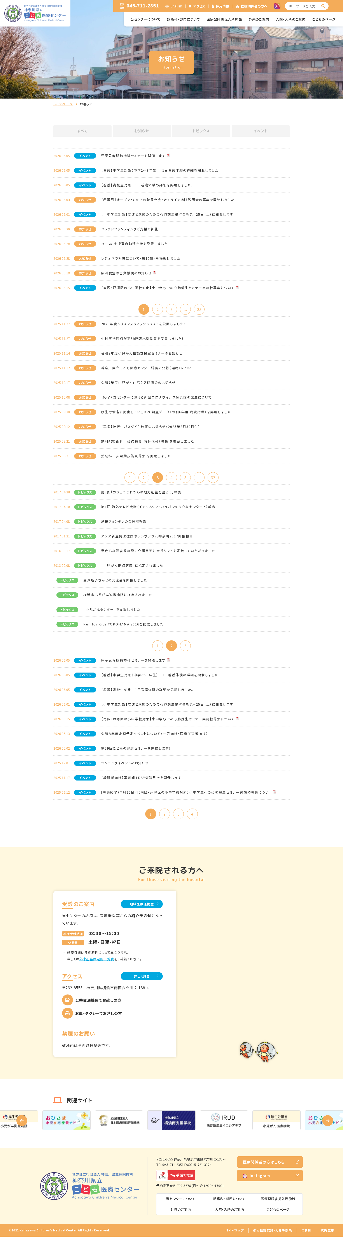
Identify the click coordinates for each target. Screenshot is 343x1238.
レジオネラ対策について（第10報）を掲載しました (140, 258)
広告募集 (327, 1231)
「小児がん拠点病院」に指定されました (132, 566)
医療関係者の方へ (254, 6)
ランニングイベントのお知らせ (125, 763)
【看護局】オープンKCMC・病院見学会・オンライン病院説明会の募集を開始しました (167, 199)
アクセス (199, 6)
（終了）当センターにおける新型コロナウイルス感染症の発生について (156, 397)
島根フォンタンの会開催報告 (124, 522)
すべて (82, 131)
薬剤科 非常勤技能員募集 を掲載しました (136, 456)
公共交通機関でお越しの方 (98, 1001)
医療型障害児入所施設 (224, 19)
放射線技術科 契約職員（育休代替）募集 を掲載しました (147, 441)
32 (214, 477)
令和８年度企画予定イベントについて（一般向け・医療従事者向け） (154, 734)
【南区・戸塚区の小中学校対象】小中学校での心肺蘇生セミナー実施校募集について (168, 287)
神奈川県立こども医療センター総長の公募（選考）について (148, 368)
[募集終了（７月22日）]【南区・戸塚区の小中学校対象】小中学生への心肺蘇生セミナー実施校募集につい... (186, 793)
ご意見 (306, 1231)
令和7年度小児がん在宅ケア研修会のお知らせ (138, 382)
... (185, 309)
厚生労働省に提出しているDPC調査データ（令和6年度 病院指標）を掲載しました (166, 412)
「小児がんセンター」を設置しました (111, 610)
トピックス (201, 131)
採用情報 (222, 6)
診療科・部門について (183, 19)
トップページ (63, 104)
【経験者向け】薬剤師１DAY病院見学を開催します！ (142, 778)
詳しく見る (141, 977)
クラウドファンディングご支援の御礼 (129, 229)
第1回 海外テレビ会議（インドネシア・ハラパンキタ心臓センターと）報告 (158, 507)
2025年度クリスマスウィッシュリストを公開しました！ (143, 324)
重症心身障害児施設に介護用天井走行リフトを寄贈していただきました (158, 551)
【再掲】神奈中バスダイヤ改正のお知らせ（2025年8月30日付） (150, 426)
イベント (260, 131)
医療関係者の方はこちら (264, 1163)
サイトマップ (234, 1231)
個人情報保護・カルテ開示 (272, 1231)
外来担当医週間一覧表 (96, 960)
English (176, 6)
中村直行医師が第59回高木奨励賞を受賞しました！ (142, 338)
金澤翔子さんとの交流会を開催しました (115, 580)
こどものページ (324, 19)
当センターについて (146, 19)
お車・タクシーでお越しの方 (98, 1014)
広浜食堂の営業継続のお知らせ (126, 273)
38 (200, 309)
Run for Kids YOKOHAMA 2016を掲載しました (123, 624)
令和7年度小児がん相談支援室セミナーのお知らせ (141, 353)
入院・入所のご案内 (291, 19)
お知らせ (141, 131)
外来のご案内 (259, 19)
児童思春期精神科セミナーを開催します (133, 155)
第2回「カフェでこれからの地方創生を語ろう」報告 (141, 492)
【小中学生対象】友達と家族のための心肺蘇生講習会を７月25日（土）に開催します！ (168, 214)
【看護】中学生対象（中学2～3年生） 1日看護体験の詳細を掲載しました (159, 170)
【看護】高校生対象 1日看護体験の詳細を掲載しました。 (147, 185)
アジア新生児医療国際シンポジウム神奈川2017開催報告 (147, 536)
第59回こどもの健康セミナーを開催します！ (136, 749)
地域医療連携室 (141, 905)
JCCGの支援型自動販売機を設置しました (134, 243)
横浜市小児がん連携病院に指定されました (117, 595)
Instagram (256, 1177)
